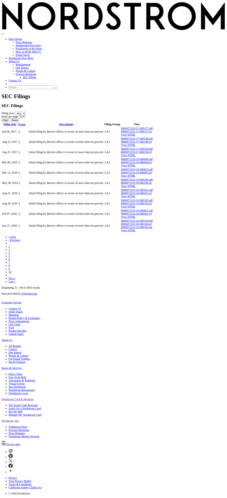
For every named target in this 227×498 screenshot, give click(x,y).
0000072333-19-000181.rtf (136, 193)
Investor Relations (26, 74)
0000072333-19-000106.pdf (137, 179)
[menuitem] (117, 83)
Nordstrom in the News (29, 48)
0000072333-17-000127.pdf (137, 128)
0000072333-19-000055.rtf (136, 172)
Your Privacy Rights (20, 481)
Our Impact (22, 67)
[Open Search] (2, 34)
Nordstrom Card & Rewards (17, 399)
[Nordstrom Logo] (113, 29)
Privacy (13, 477)
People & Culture (25, 70)
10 (10, 272)
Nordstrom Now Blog (21, 58)
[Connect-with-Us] (11, 471)
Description (66, 124)
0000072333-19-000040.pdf (137, 159)
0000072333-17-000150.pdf (137, 148)
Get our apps (13, 444)
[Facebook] (11, 466)
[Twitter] (11, 461)
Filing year (7, 113)
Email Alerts (23, 55)
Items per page (9, 116)
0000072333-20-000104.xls (136, 227)
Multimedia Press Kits (28, 45)
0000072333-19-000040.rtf (136, 162)
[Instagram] (11, 452)
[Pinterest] (11, 456)
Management (23, 64)
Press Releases (24, 42)
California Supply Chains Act (25, 487)
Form (23, 124)
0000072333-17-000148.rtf (136, 141)
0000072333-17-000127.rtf (136, 131)
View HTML (128, 134)
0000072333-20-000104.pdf (137, 220)
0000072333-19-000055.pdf (137, 169)
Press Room (15, 39)
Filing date (9, 124)
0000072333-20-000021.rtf (136, 213)
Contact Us (15, 80)
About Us (14, 61)
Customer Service (11, 302)
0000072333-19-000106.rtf (136, 182)
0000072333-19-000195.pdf (137, 200)
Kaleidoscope (29, 293)
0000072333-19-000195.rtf (136, 203)
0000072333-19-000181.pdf (137, 190)
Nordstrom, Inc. (10, 420)
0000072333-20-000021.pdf (137, 210)
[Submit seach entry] (56, 88)
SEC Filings (30, 77)
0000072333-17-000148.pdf (137, 138)
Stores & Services (11, 368)
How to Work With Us (28, 51)
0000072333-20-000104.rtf (136, 224)
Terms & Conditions (20, 484)
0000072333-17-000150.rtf (136, 152)
